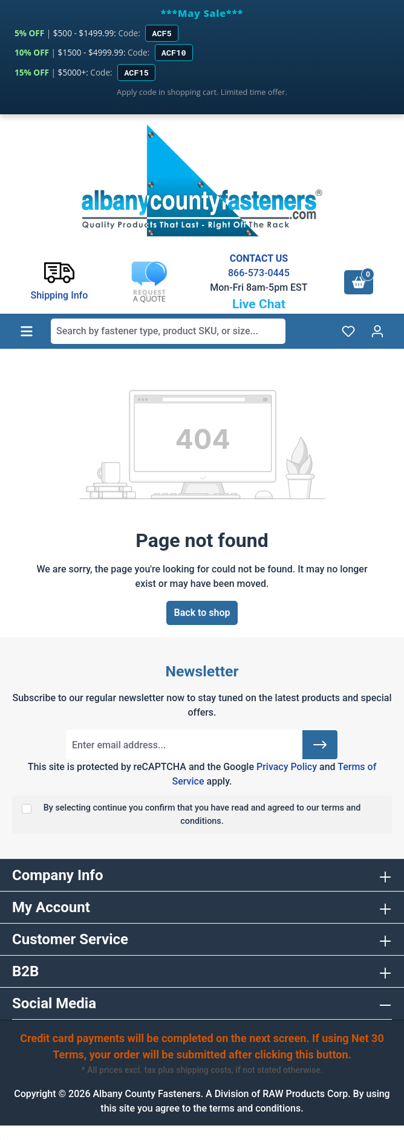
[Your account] (377, 331)
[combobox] (168, 331)
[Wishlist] (348, 331)
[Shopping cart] (358, 282)
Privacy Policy (286, 766)
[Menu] (26, 331)
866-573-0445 (259, 273)
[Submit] (320, 745)
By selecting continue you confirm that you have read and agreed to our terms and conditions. (202, 814)
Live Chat (258, 304)
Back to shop (202, 612)
